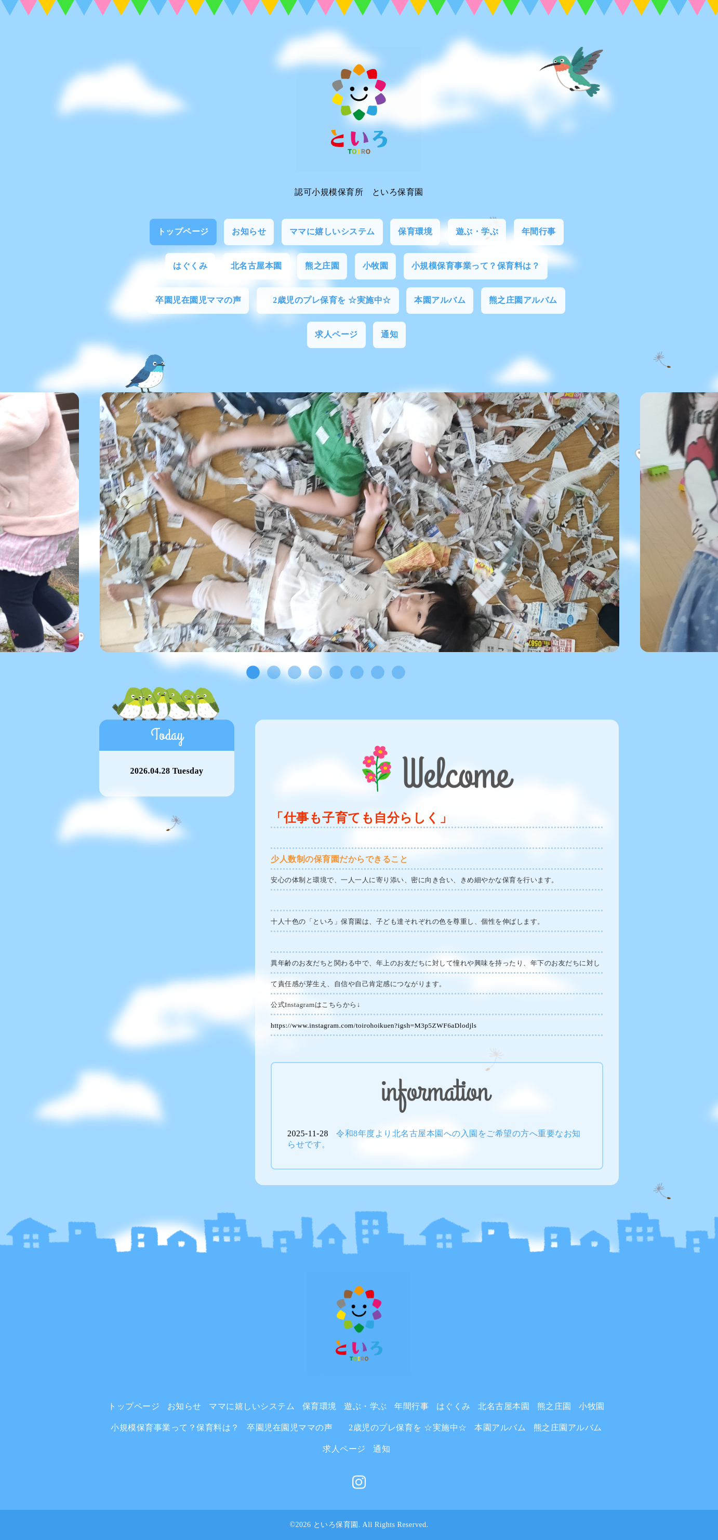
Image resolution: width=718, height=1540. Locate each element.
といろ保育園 (335, 1525)
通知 (389, 334)
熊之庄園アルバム (523, 300)
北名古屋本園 (256, 265)
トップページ (183, 231)
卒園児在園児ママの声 (198, 300)
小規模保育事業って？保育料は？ (475, 265)
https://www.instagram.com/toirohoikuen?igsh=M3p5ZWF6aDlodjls (373, 1025)
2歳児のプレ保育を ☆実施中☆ (327, 300)
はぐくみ (190, 265)
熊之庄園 (322, 265)
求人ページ (336, 334)
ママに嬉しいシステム (332, 231)
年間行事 (539, 231)
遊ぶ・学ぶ (477, 231)
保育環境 (415, 231)
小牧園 (376, 265)
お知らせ (249, 231)
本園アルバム (440, 300)
